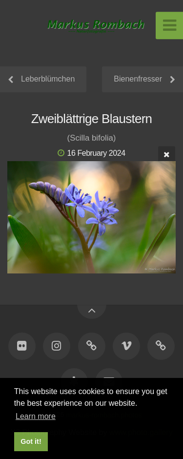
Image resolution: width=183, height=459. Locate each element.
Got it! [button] (30, 441)
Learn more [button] (36, 416)
